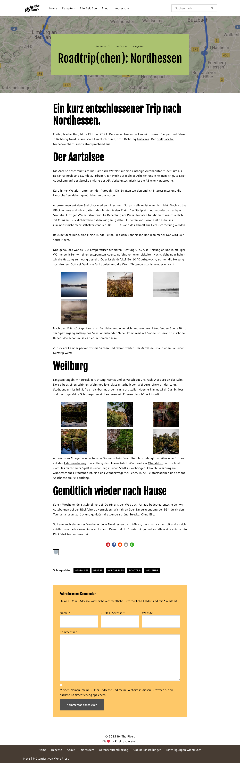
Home (53, 8)
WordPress (61, 760)
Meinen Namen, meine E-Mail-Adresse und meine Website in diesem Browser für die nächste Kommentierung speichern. (116, 693)
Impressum (121, 8)
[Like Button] (56, 553)
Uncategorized (137, 46)
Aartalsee (143, 139)
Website (147, 614)
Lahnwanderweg (75, 464)
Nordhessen (115, 571)
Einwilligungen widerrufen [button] (184, 751)
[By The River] (33, 8)
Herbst (97, 571)
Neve (26, 760)
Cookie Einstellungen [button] (147, 751)
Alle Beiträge (88, 8)
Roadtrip (135, 571)
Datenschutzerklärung (113, 751)
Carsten (123, 46)
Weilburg (152, 571)
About (106, 8)
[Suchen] (189, 8)
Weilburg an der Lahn (168, 380)
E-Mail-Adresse (113, 614)
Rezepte (56, 751)
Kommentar (69, 633)
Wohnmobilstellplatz (103, 385)
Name (65, 614)
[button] (74, 8)
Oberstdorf (155, 464)
